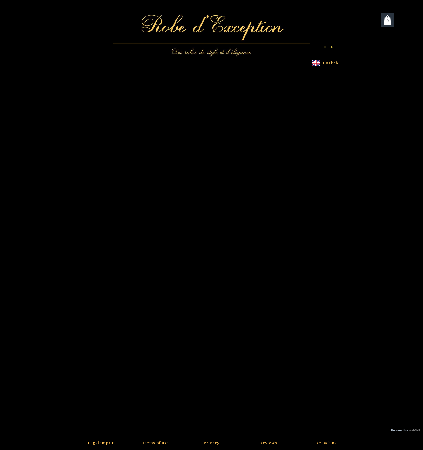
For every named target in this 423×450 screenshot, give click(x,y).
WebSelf (414, 430)
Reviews (268, 443)
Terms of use (155, 443)
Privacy (212, 443)
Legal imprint (102, 443)
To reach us (325, 443)
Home (331, 47)
